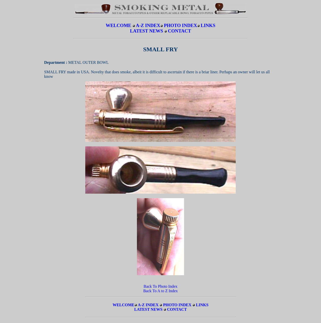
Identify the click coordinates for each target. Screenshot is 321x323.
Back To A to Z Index (160, 291)
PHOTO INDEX (180, 25)
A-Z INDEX (148, 25)
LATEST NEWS (147, 31)
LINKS (208, 25)
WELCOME (118, 25)
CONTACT (179, 31)
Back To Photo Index (160, 286)
